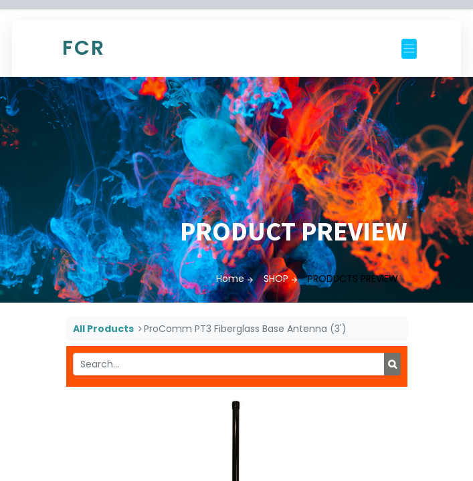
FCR (83, 48)
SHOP (276, 278)
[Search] (392, 364)
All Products (103, 328)
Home (230, 278)
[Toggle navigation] (409, 49)
